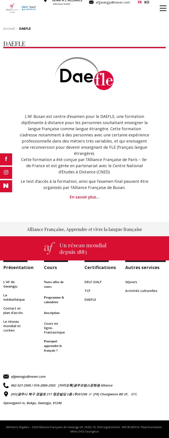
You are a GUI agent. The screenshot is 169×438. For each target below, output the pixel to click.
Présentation (45, 11)
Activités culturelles (141, 290)
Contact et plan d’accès (13, 310)
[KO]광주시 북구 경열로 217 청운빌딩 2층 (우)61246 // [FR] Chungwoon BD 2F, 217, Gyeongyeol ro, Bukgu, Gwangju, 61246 (70, 398)
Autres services (150, 11)
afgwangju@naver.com (24, 376)
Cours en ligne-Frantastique (54, 327)
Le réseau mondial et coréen (12, 325)
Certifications (112, 11)
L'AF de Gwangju (10, 284)
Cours (78, 11)
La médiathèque (14, 297)
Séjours (131, 282)
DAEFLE (90, 299)
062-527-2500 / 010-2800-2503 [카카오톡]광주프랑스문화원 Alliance (58, 385)
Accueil (9, 28)
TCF (87, 290)
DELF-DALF (93, 282)
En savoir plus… (84, 197)
